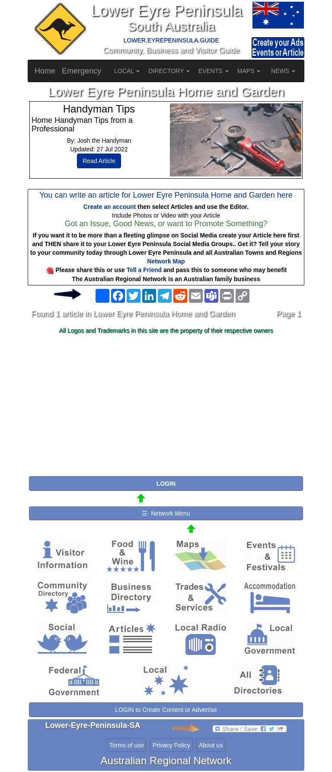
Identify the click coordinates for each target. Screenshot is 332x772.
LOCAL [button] (127, 70)
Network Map (166, 261)
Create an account (109, 206)
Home (45, 71)
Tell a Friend (144, 269)
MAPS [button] (249, 70)
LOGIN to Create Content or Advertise (166, 709)
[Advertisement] (166, 405)
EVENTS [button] (213, 70)
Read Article (99, 160)
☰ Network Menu (166, 513)
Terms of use (126, 745)
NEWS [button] (283, 70)
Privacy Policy (171, 745)
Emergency (81, 71)
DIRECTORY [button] (169, 70)
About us (211, 745)
